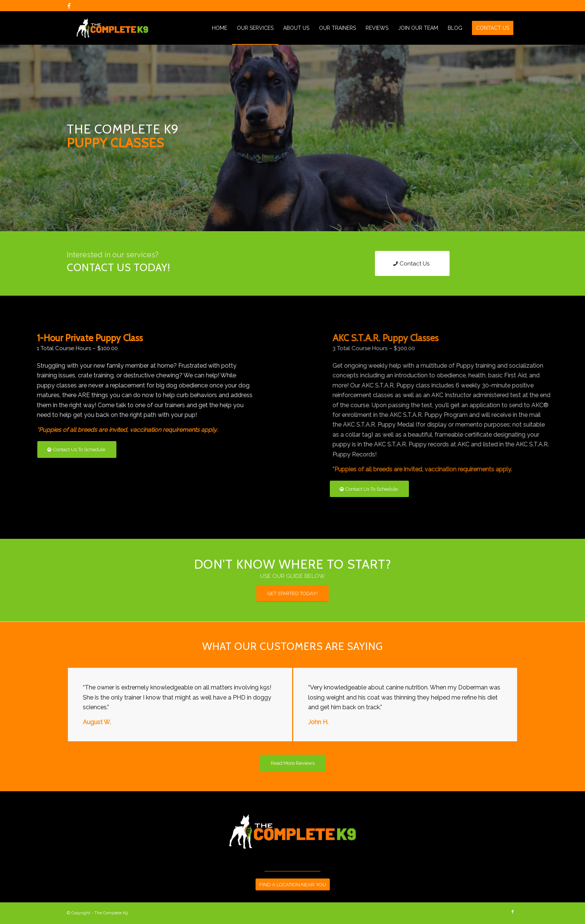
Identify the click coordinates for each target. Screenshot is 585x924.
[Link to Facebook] (69, 5)
